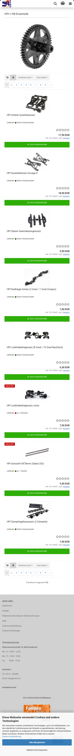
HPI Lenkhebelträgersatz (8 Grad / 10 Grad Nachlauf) (35, 347)
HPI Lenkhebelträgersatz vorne (23, 405)
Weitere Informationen (37, 750)
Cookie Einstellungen (11, 631)
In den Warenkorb (37, 145)
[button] (7, 78)
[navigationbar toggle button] (70, 3)
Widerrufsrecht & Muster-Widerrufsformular (20, 616)
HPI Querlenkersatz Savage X (22, 173)
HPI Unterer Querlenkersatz (21, 115)
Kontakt (5, 611)
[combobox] (25, 78)
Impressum (7, 606)
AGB (4, 621)
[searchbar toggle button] (55, 3)
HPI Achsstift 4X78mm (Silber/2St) (25, 463)
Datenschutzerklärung (11, 736)
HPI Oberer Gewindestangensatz (24, 231)
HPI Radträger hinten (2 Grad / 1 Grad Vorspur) (31, 289)
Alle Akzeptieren (37, 742)
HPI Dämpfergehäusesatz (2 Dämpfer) (27, 521)
